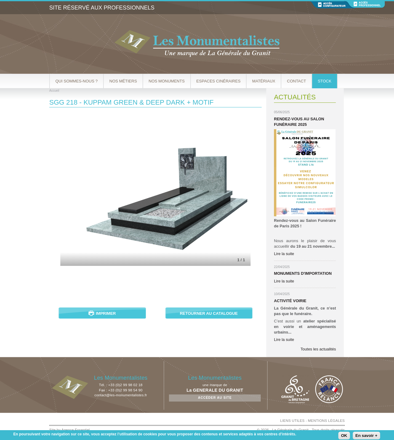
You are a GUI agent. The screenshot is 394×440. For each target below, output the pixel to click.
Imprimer (106, 313)
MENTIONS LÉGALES (326, 420)
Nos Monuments (167, 81)
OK (344, 435)
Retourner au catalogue (209, 313)
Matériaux (263, 81)
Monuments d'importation (303, 273)
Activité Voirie (290, 300)
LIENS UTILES (292, 420)
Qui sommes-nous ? (76, 81)
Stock (325, 81)
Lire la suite (284, 253)
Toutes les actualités (318, 349)
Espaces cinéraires (218, 81)
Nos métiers (123, 81)
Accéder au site (215, 397)
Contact (296, 81)
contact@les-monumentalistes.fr (120, 395)
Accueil (54, 90)
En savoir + (367, 435)
